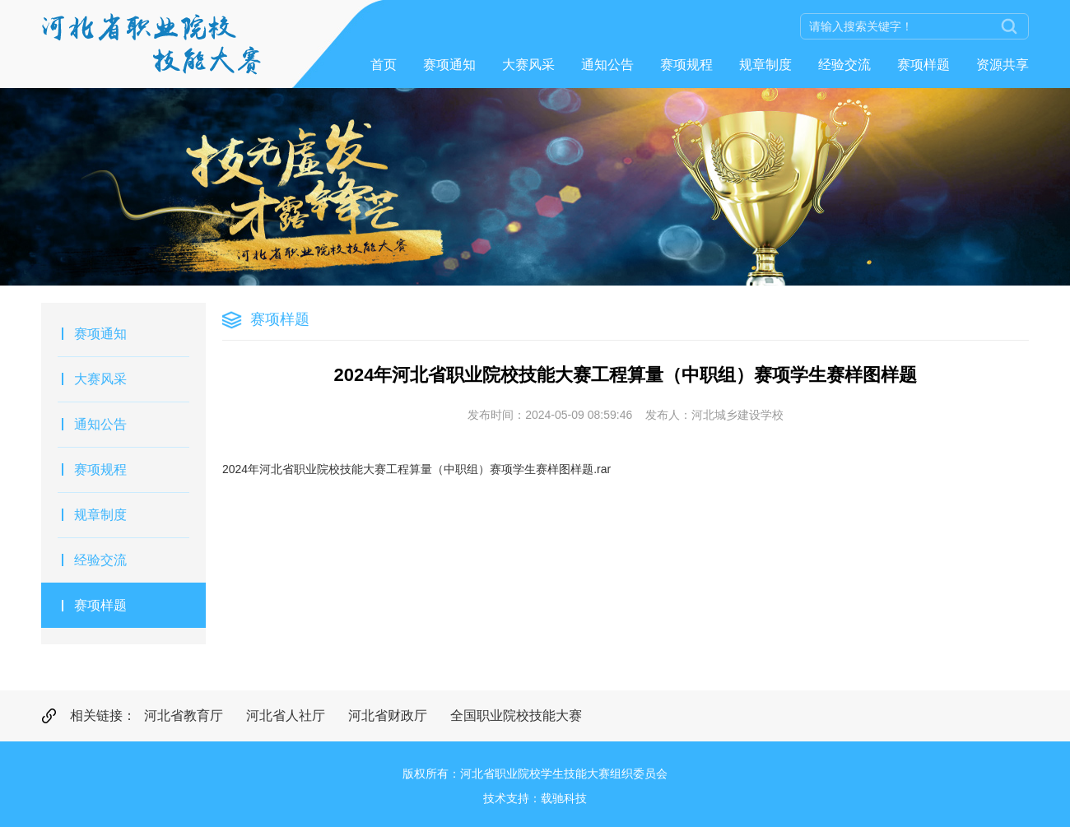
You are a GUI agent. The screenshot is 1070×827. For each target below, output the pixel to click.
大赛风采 (528, 65)
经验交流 (844, 65)
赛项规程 (686, 65)
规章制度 (765, 65)
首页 (383, 65)
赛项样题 (923, 65)
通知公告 (607, 65)
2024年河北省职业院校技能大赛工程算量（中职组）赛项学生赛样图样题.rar (416, 469)
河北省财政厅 (387, 715)
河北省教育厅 (183, 715)
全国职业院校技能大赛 (516, 715)
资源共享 (1002, 65)
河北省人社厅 (285, 715)
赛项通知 (449, 65)
